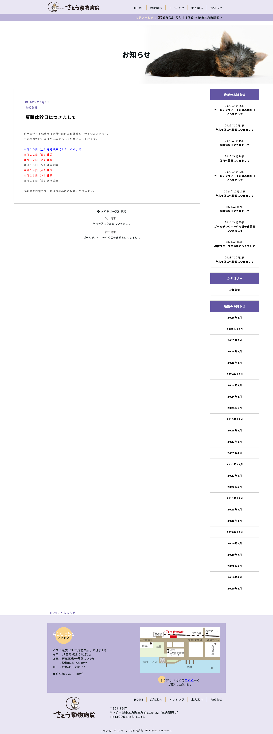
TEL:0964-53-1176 (127, 717)
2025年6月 (234, 351)
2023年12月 (235, 419)
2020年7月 (234, 554)
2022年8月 (234, 475)
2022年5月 (234, 487)
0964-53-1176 (175, 17)
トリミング (176, 8)
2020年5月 (234, 566)
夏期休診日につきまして (235, 145)
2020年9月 (234, 543)
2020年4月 (234, 577)
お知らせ (216, 8)
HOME (138, 8)
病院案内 (156, 8)
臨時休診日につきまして (235, 160)
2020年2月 (234, 588)
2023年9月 (234, 430)
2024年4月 (234, 396)
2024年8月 (234, 385)
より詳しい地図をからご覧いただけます (180, 682)
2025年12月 (235, 329)
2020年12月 (235, 532)
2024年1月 (234, 408)
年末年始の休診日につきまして (112, 223)
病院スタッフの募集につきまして (234, 246)
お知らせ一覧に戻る (112, 211)
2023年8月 (234, 441)
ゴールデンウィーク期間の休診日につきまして (112, 237)
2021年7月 (234, 509)
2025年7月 (234, 340)
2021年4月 (234, 520)
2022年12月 (235, 464)
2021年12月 (235, 498)
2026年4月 (234, 317)
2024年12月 (235, 374)
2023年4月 (234, 453)
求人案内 (197, 8)
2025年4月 (234, 362)
